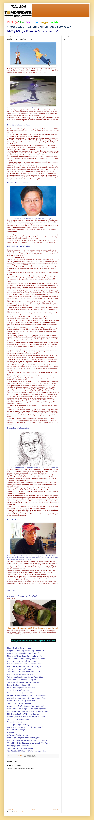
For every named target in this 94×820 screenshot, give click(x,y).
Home (33, 809)
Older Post (55, 809)
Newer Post (10, 809)
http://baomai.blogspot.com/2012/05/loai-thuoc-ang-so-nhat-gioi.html (33, 628)
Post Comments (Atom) (19, 812)
